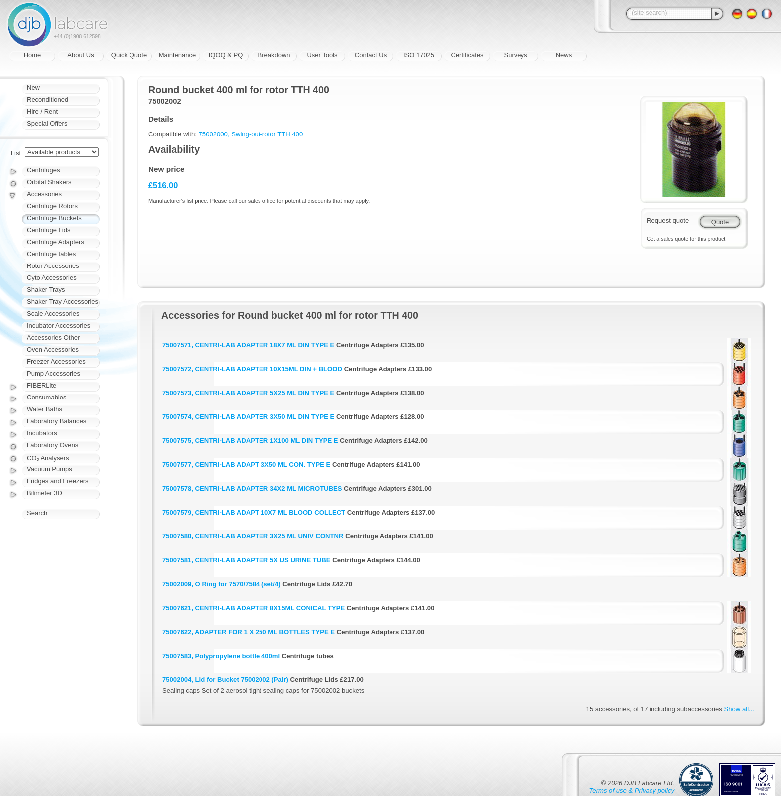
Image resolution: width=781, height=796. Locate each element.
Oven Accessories (53, 349)
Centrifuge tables (51, 254)
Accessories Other (53, 337)
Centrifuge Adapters (55, 242)
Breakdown (274, 55)
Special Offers (47, 123)
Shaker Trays (46, 289)
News (564, 55)
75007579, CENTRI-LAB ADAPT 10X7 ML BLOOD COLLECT (253, 512)
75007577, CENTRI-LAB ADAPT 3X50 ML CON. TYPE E (246, 464)
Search (37, 513)
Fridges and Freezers (58, 481)
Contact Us (371, 55)
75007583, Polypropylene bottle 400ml (221, 656)
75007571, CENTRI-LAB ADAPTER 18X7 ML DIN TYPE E (248, 345)
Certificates (467, 55)
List (16, 153)
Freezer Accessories (56, 361)
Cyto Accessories (52, 277)
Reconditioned (47, 99)
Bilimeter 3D (44, 493)
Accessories (44, 194)
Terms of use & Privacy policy (631, 790)
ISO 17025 (418, 55)
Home (32, 55)
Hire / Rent (42, 111)
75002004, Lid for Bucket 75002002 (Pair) (225, 679)
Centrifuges (43, 170)
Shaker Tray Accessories (62, 301)
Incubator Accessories (58, 325)
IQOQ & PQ (226, 55)
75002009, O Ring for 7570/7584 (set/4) (221, 584)
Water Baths (44, 409)
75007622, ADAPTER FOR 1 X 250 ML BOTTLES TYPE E (248, 632)
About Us (80, 55)
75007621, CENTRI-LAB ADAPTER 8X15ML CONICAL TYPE (253, 608)
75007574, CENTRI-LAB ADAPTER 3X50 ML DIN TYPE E (248, 416)
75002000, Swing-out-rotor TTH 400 (251, 134)
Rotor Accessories (53, 265)
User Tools (322, 55)
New (33, 87)
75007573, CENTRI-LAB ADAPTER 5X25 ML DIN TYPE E (248, 393)
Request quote (668, 220)
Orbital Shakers (49, 182)
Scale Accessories (53, 313)
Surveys (515, 55)
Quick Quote (129, 55)
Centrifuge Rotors (52, 206)
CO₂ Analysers (48, 458)
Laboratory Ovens (52, 445)
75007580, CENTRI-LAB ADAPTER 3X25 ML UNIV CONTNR (253, 536)
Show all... (739, 709)
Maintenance (177, 55)
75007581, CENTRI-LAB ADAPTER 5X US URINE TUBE (246, 560)
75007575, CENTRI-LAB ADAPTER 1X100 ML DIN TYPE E (250, 440)
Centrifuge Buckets (54, 218)
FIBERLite (41, 385)
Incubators (42, 433)
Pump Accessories (53, 373)
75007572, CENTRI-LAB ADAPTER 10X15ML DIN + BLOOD (252, 369)
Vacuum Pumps (49, 469)
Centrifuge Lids (48, 230)
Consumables (47, 397)
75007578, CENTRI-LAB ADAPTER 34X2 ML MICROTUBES (252, 488)
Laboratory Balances (56, 421)
